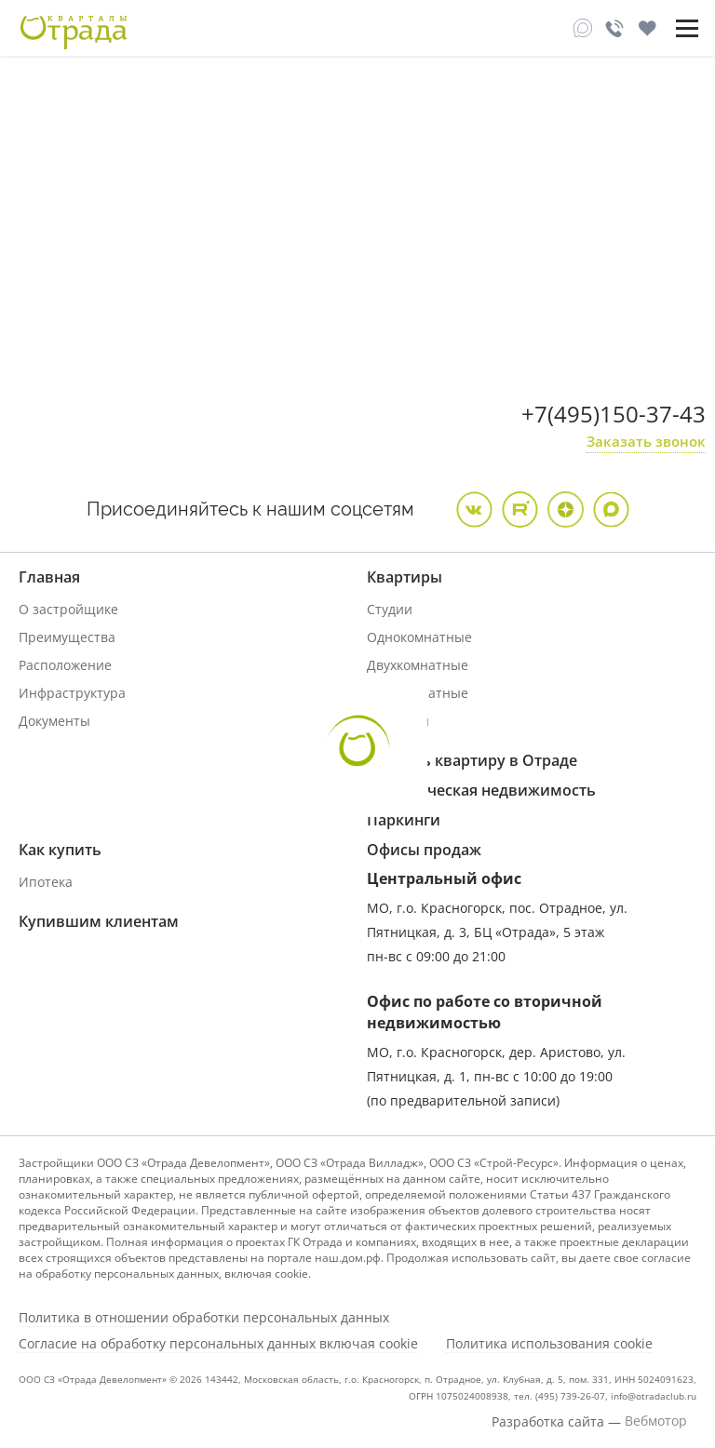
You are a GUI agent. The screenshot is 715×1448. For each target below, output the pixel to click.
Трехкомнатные (417, 693)
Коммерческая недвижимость (481, 790)
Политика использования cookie (549, 1343)
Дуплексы (398, 721)
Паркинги (403, 820)
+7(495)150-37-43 (613, 413)
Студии (389, 609)
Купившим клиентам (99, 921)
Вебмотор (656, 1421)
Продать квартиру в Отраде (472, 760)
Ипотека (46, 882)
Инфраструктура (72, 693)
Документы (54, 721)
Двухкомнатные (417, 665)
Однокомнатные (419, 637)
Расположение (65, 665)
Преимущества (67, 637)
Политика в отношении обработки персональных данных (204, 1317)
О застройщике (68, 609)
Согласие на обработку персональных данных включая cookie (218, 1343)
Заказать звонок (646, 441)
